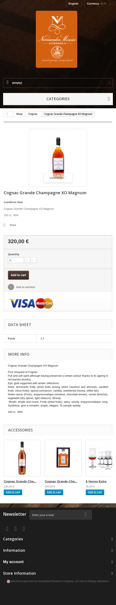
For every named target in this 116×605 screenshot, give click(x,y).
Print (13, 225)
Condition (10, 202)
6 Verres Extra (96, 481)
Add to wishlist (25, 287)
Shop (19, 114)
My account (13, 562)
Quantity (13, 254)
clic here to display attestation (92, 581)
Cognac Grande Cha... (20, 481)
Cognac (32, 114)
